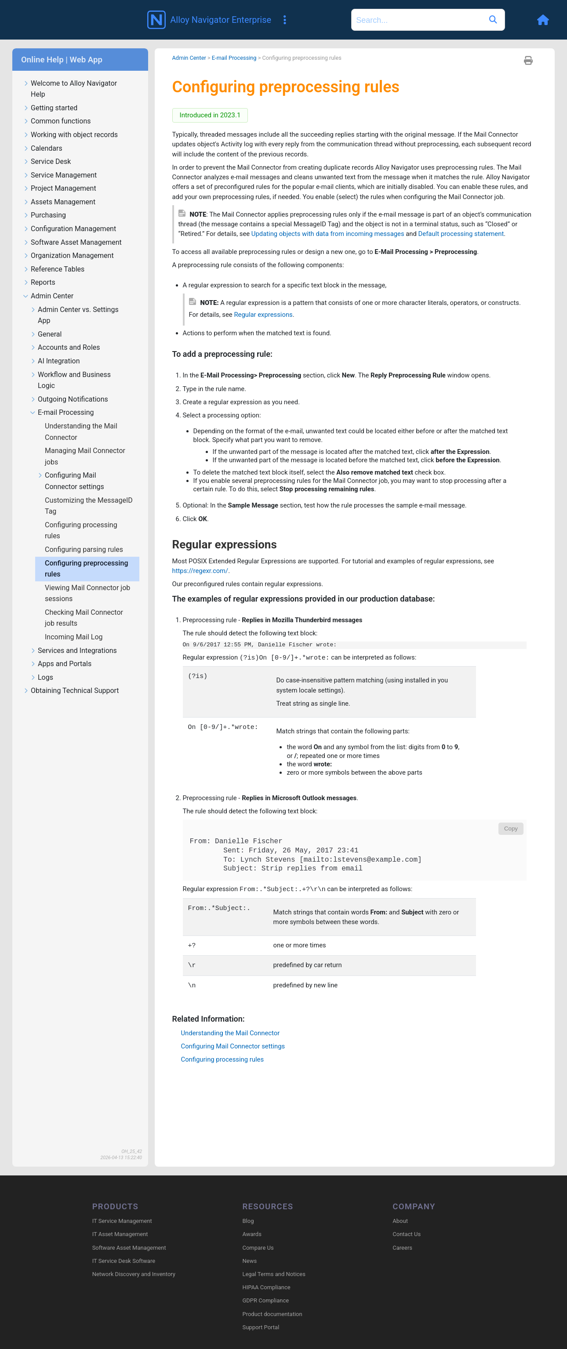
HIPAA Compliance (266, 1276)
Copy (511, 889)
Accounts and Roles (65, 335)
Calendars (42, 136)
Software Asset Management (72, 230)
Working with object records (70, 122)
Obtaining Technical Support (71, 678)
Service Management (60, 163)
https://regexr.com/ (202, 620)
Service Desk (47, 149)
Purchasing (44, 203)
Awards (251, 1222)
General (46, 322)
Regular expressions (306, 334)
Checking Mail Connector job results (84, 605)
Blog (248, 1209)
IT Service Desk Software (123, 1249)
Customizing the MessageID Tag (89, 493)
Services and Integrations (73, 638)
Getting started (50, 95)
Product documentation (272, 1302)
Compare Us (257, 1236)
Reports (39, 270)
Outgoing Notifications (69, 387)
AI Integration (55, 348)
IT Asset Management (120, 1222)
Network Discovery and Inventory (133, 1262)
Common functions (57, 109)
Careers (402, 1236)
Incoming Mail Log (75, 624)
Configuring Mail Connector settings (70, 468)
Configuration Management (69, 216)
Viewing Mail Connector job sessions (87, 581)
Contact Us (407, 1222)
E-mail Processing (62, 400)
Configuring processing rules (81, 518)
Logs (41, 665)
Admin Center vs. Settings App (74, 302)
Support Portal (260, 1316)
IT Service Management (122, 1209)
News (249, 1249)
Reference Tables (53, 257)
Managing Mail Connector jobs (85, 443)
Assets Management (59, 189)
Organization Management (68, 243)
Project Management (59, 176)
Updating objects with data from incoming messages (402, 239)
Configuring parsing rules (85, 537)
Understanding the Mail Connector (81, 419)
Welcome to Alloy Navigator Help (70, 76)
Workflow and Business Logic (70, 367)
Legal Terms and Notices (273, 1262)
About (400, 1209)
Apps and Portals (60, 651)
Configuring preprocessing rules (86, 556)
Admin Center (48, 283)
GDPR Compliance (265, 1289)
